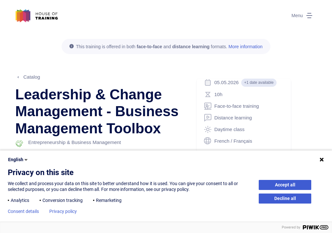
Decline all (285, 198)
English (18, 159)
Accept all (285, 184)
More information (246, 46)
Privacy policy (63, 211)
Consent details (23, 211)
